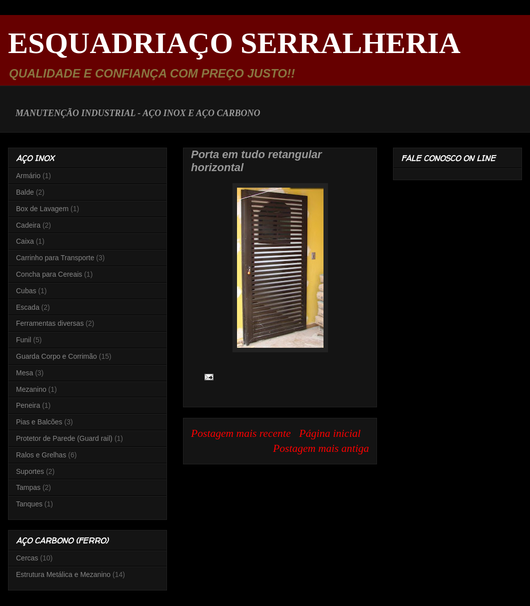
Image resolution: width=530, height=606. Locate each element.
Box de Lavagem (42, 209)
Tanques (29, 504)
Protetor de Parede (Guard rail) (64, 438)
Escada (28, 307)
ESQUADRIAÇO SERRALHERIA (234, 43)
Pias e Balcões (39, 422)
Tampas (28, 487)
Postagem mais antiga (321, 448)
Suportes (30, 471)
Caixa (25, 241)
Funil (23, 340)
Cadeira (28, 225)
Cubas (26, 291)
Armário (28, 176)
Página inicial (329, 433)
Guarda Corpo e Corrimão (56, 356)
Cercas (27, 558)
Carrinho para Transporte (55, 258)
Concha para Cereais (49, 274)
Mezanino (31, 389)
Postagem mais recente (241, 433)
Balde (25, 192)
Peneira (28, 405)
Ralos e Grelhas (41, 455)
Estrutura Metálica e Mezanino (63, 574)
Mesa (24, 373)
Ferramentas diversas (50, 323)
